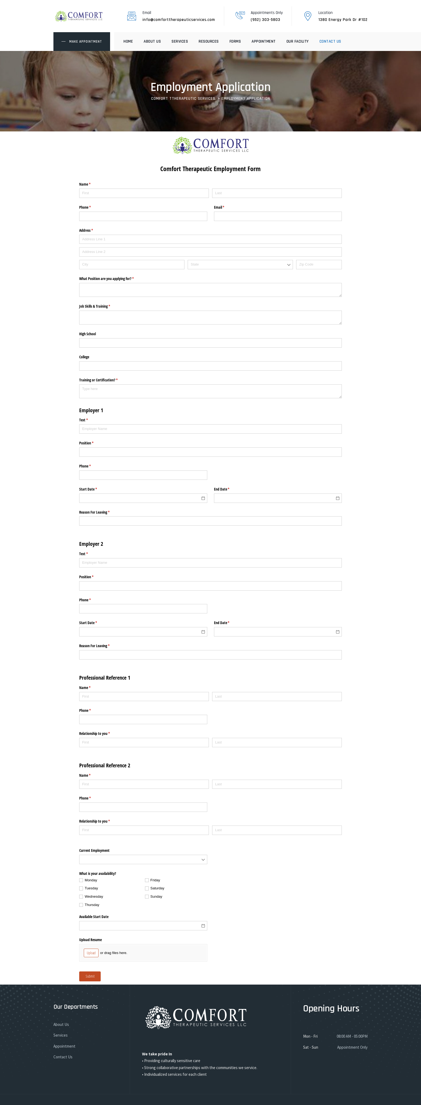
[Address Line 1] (210, 239)
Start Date (94, 489)
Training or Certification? (104, 380)
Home (128, 41)
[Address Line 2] (210, 252)
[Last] (277, 193)
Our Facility (297, 41)
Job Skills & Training (101, 306)
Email (225, 207)
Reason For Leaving (100, 512)
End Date (228, 489)
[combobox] (240, 264)
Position (92, 443)
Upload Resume (90, 939)
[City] (131, 264)
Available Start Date (93, 916)
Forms (235, 41)
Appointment (264, 41)
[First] (144, 193)
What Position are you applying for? (112, 278)
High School (87, 333)
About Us (152, 41)
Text (89, 420)
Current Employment (94, 850)
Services (180, 41)
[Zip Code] (319, 264)
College (84, 356)
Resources (209, 41)
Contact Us (330, 41)
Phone (91, 207)
